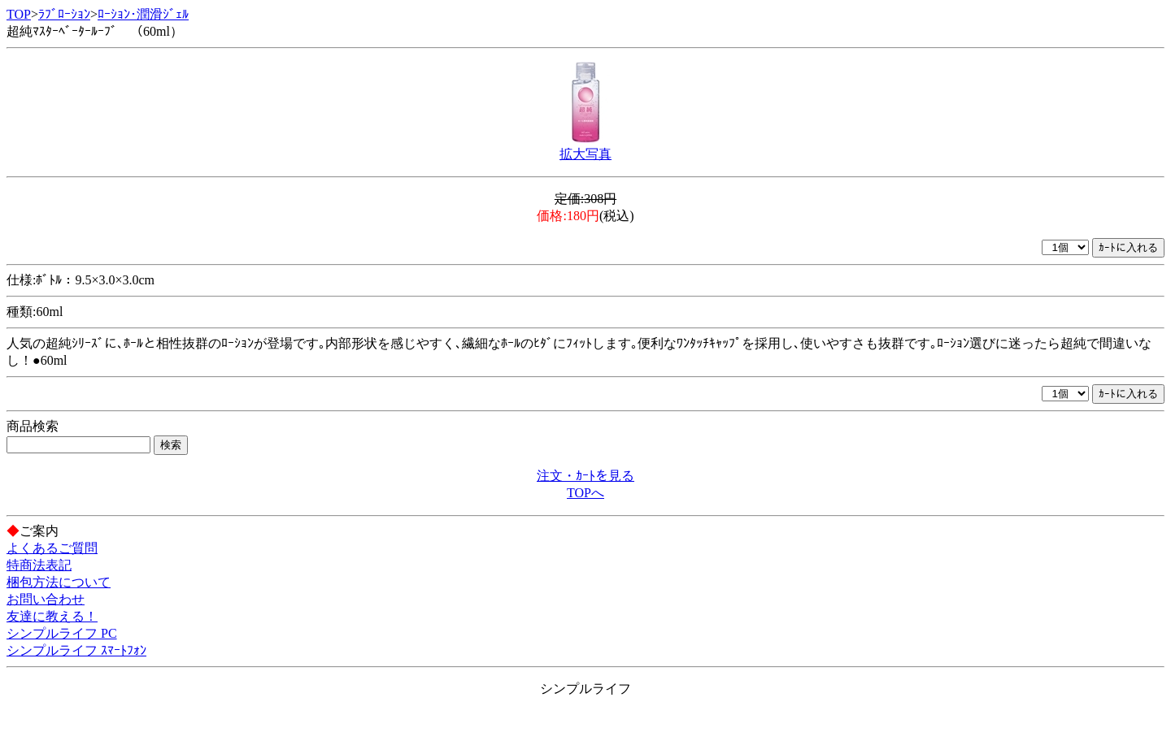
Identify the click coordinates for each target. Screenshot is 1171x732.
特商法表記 (39, 565)
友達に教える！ (52, 616)
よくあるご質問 (52, 548)
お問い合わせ (46, 599)
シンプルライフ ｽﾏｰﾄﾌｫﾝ (76, 650)
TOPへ (585, 493)
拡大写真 (585, 154)
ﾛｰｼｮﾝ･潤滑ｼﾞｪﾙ (143, 14)
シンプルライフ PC (62, 633)
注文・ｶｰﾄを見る (585, 476)
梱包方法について (59, 582)
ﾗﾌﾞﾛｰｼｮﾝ (64, 14)
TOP (19, 14)
